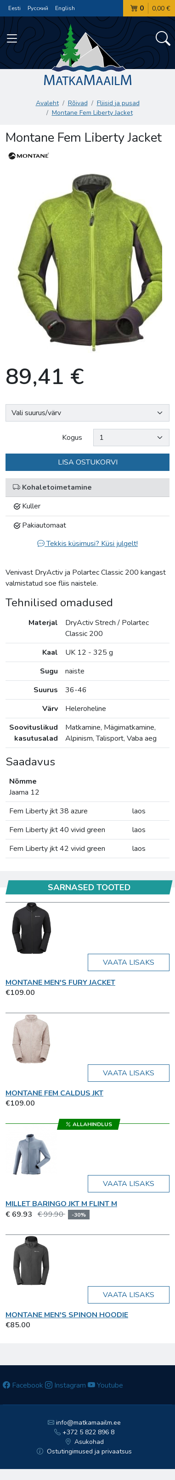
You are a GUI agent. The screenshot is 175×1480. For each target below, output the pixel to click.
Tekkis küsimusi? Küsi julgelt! (87, 544)
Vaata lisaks (128, 962)
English (65, 8)
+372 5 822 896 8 (84, 1432)
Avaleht (47, 103)
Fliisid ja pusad (118, 103)
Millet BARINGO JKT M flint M (61, 1204)
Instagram (65, 1385)
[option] (87, 261)
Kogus (72, 438)
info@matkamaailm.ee (84, 1422)
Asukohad (84, 1441)
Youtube (105, 1385)
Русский (38, 8)
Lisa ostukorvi (88, 462)
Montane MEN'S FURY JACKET (60, 983)
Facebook (23, 1385)
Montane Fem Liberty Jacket (92, 112)
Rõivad (78, 103)
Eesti (14, 8)
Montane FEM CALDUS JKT (54, 1093)
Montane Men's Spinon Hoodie (67, 1315)
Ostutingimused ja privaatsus (84, 1451)
